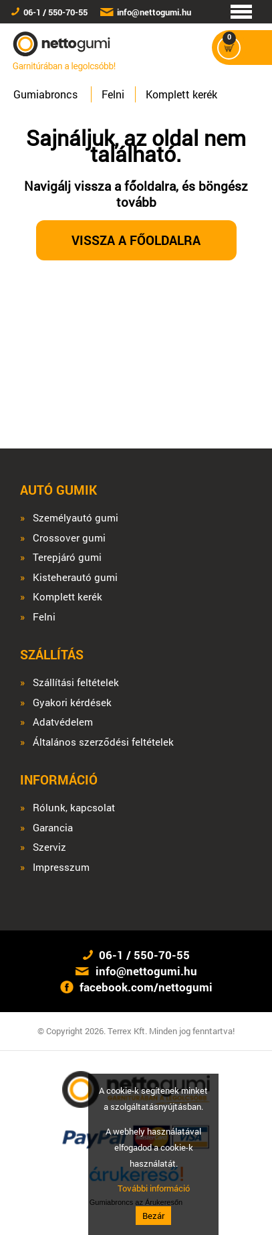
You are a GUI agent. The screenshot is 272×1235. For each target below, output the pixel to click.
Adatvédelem (63, 722)
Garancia (53, 827)
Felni (113, 94)
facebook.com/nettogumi (146, 987)
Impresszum (61, 867)
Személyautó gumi (75, 517)
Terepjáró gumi (67, 557)
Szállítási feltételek (76, 682)
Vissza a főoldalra (136, 240)
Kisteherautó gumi (75, 577)
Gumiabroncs (45, 94)
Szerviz (49, 847)
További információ (154, 1188)
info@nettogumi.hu (154, 12)
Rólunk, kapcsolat (74, 807)
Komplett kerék (181, 94)
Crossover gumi (69, 537)
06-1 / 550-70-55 (55, 12)
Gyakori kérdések (72, 702)
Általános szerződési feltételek (103, 742)
